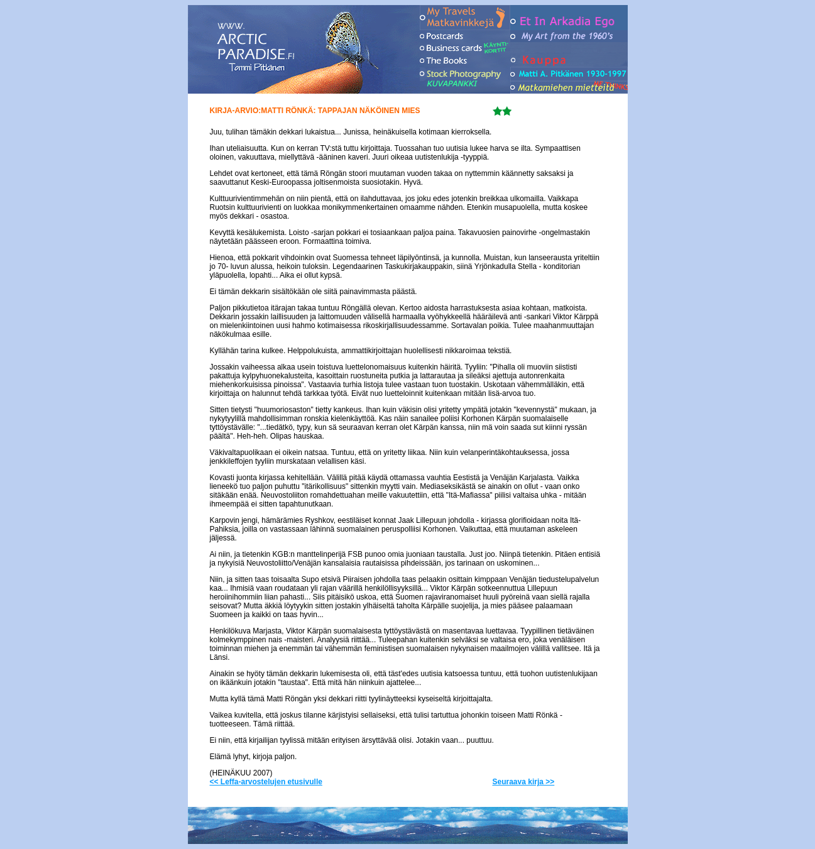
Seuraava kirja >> (524, 781)
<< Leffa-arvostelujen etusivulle (266, 781)
